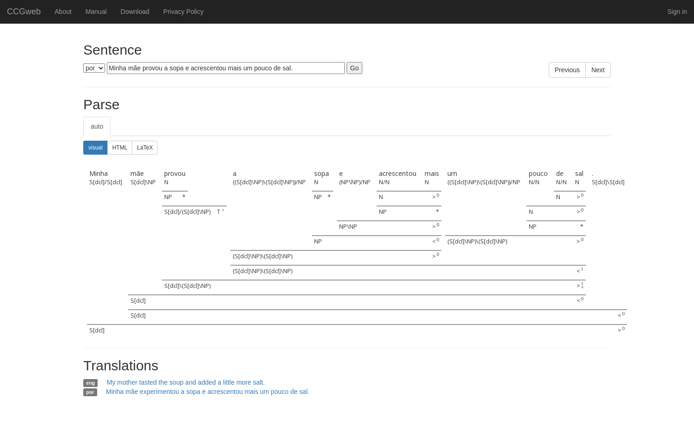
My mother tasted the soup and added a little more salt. (186, 382)
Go (354, 68)
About (63, 11)
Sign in (677, 11)
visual (95, 147)
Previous (567, 70)
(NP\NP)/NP (355, 182)
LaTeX (145, 147)
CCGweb (24, 11)
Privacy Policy (183, 11)
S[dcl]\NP (143, 182)
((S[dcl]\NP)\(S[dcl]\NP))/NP (269, 182)
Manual (96, 11)
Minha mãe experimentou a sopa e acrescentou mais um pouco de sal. (208, 391)
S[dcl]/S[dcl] (105, 182)
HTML (120, 147)
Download (135, 11)
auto (97, 126)
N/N (384, 182)
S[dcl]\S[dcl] (608, 182)
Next (598, 70)
